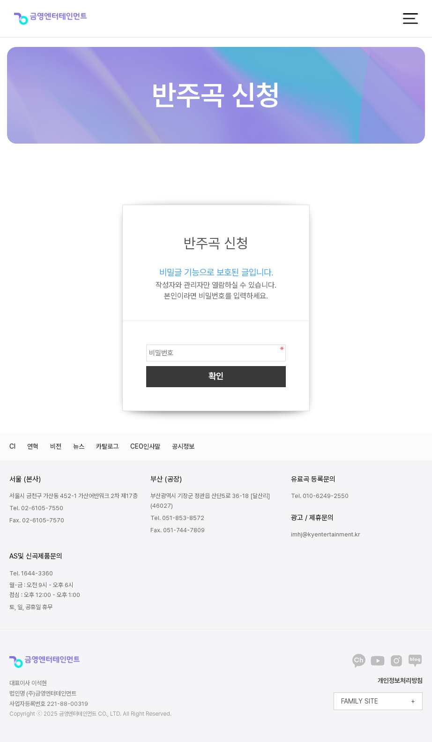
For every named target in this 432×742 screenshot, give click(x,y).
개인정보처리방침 (400, 680)
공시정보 (183, 446)
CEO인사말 (145, 446)
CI (12, 446)
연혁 (32, 446)
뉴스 (78, 446)
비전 (55, 446)
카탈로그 (107, 446)
